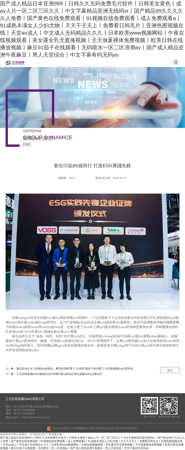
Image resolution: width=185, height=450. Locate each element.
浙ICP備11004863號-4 (126, 428)
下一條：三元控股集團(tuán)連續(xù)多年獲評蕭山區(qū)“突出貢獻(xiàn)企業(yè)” (54, 373)
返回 (169, 370)
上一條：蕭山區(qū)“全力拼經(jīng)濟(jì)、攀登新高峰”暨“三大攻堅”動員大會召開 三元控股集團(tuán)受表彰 (69, 368)
